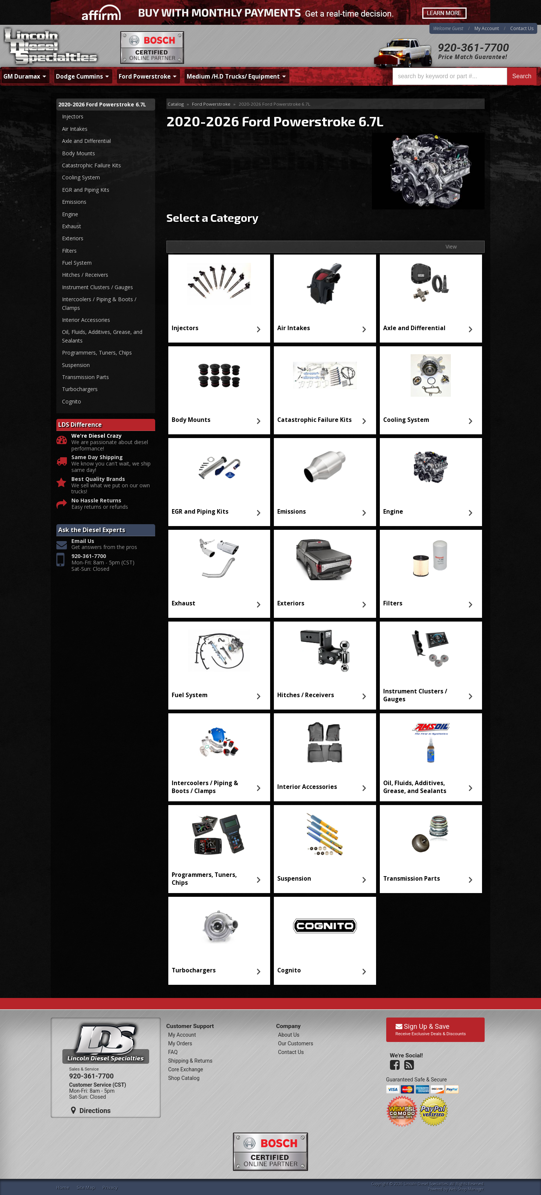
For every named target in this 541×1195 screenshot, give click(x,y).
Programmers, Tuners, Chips (204, 878)
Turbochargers (194, 970)
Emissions (291, 512)
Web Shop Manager (466, 1189)
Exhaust (183, 603)
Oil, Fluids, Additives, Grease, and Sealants (414, 787)
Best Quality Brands (98, 479)
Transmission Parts (411, 879)
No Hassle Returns (96, 500)
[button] (464, 76)
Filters (392, 603)
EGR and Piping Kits (200, 512)
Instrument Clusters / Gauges (415, 695)
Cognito (289, 970)
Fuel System (189, 695)
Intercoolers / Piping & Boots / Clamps (205, 787)
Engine (393, 512)
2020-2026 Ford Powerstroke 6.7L (102, 104)
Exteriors (290, 603)
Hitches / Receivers (305, 695)
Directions (91, 1110)
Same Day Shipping (97, 457)
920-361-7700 (473, 47)
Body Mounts (191, 420)
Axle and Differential (414, 328)
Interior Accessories (307, 787)
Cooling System (406, 420)
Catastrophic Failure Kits (314, 420)
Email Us (82, 541)
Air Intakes (293, 328)
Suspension (294, 879)
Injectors (185, 328)
